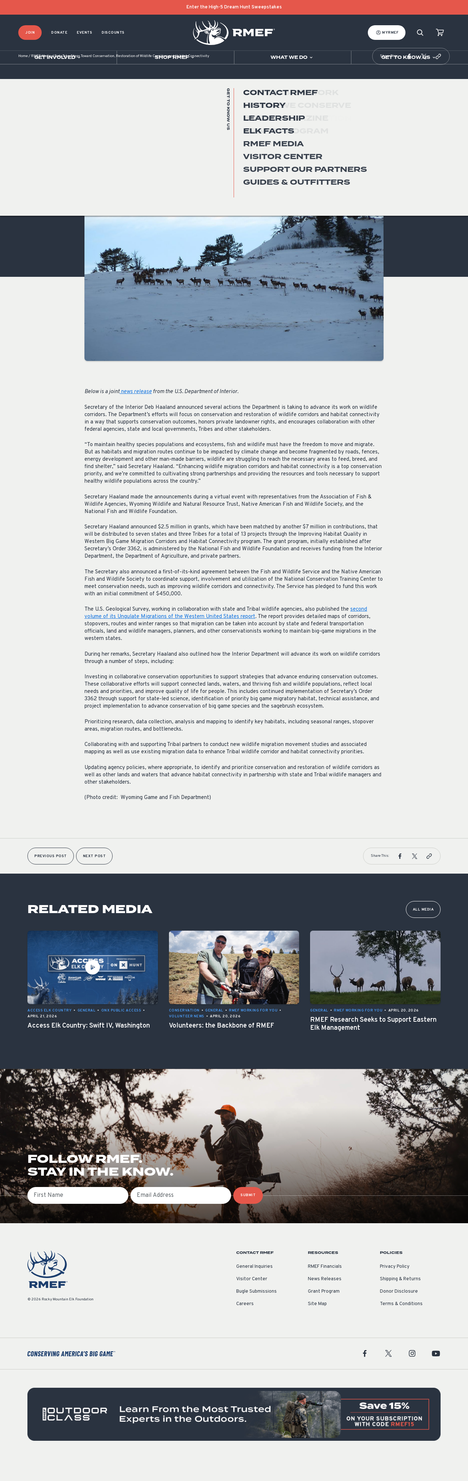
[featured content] (234, 1436)
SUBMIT (248, 1217)
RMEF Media (41, 78)
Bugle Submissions (256, 1313)
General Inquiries (254, 1289)
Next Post (94, 878)
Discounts (113, 32)
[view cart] (440, 32)
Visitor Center (251, 1301)
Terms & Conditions (401, 1326)
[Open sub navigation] (58, 57)
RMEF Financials (325, 1289)
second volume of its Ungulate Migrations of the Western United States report (225, 635)
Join (30, 32)
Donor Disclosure (399, 1313)
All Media (423, 931)
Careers (245, 1326)
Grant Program (324, 1313)
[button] (409, 78)
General (93, 193)
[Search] (420, 32)
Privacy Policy (395, 1289)
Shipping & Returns (400, 1301)
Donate (59, 32)
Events (84, 32)
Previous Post (50, 878)
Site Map (317, 1326)
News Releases (324, 1301)
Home (23, 78)
